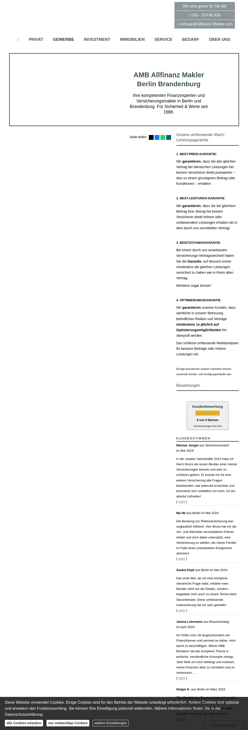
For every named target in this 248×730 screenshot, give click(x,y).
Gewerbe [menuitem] (63, 39)
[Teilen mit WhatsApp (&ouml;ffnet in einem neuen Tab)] (162, 137)
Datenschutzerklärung (24, 714)
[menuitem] (18, 39)
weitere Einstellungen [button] (110, 723)
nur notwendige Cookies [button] (68, 723)
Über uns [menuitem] (219, 39)
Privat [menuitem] (36, 39)
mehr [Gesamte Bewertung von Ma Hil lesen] (181, 558)
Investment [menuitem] (97, 39)
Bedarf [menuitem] (190, 39)
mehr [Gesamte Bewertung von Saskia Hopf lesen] (181, 610)
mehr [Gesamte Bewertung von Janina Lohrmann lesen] (181, 678)
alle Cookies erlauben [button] (24, 723)
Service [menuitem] (163, 39)
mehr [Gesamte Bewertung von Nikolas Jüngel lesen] (181, 501)
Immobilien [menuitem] (132, 39)
